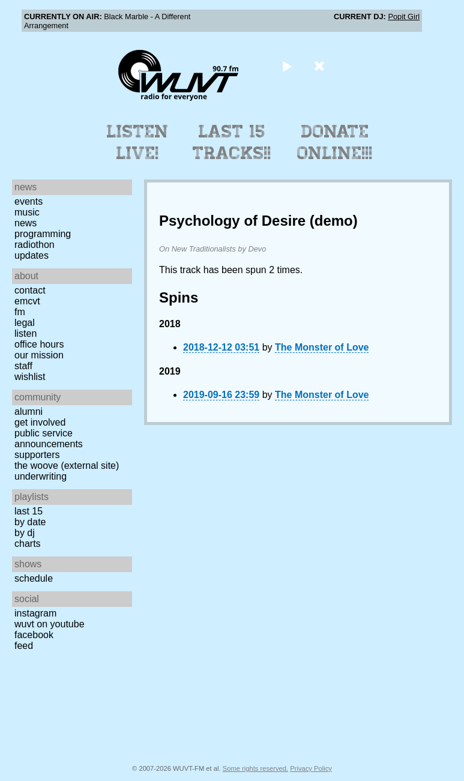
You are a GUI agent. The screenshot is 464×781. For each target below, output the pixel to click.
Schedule (33, 578)
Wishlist (30, 377)
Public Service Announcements (48, 438)
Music (27, 212)
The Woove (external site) (66, 465)
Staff (23, 366)
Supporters (37, 455)
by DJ (24, 533)
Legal (24, 323)
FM (19, 312)
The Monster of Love (322, 347)
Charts (27, 543)
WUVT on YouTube (49, 624)
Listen (25, 333)
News (25, 223)
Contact (30, 290)
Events (28, 201)
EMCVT (27, 301)
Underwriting (40, 476)
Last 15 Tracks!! (232, 142)
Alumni (28, 411)
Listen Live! (138, 142)
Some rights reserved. (255, 768)
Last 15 (28, 511)
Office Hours (39, 344)
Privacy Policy (311, 768)
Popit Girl (404, 16)
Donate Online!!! (335, 142)
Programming (42, 234)
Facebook (33, 635)
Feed (23, 646)
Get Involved (39, 422)
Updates (31, 255)
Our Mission (39, 355)
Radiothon (34, 245)
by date (30, 522)
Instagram (35, 613)
